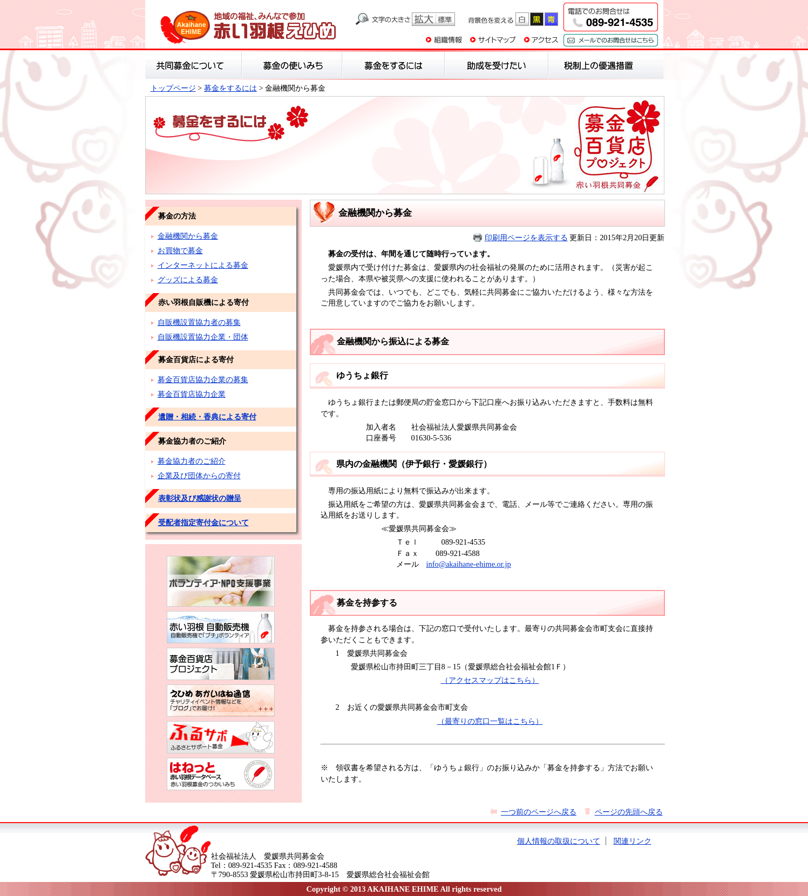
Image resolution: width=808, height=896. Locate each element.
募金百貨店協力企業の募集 (203, 379)
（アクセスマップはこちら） (490, 680)
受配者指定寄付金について (203, 522)
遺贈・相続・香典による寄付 (207, 416)
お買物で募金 (180, 250)
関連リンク (632, 841)
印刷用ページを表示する (526, 237)
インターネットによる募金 (203, 265)
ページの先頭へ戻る (629, 811)
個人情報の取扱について (558, 841)
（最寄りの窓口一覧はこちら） (490, 721)
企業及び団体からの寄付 (199, 475)
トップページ (173, 88)
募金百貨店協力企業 (192, 394)
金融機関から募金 (188, 236)
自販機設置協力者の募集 (199, 322)
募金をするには (230, 88)
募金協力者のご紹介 (192, 461)
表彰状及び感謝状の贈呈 (199, 498)
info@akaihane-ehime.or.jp (468, 564)
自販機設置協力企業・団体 (203, 336)
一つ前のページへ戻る (538, 811)
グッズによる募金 (188, 279)
